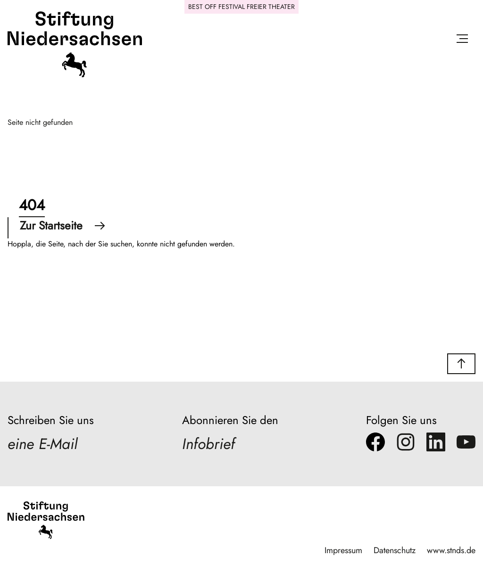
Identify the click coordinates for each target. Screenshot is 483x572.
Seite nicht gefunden (40, 122)
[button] (461, 363)
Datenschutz (395, 550)
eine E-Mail (42, 444)
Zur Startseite (62, 225)
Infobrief (208, 444)
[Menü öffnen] (462, 40)
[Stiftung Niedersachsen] (75, 75)
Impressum (343, 550)
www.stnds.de (451, 550)
